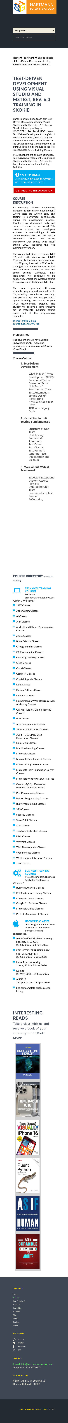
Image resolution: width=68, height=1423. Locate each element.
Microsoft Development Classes (33, 758)
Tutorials (16, 1311)
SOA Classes (23, 825)
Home (16, 57)
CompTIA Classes (25, 673)
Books (15, 1325)
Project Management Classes (32, 913)
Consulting (17, 1308)
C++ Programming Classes (30, 657)
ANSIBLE (21, 979)
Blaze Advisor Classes (28, 641)
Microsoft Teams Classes (29, 898)
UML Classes (23, 836)
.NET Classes (23, 605)
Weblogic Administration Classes (34, 857)
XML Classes (23, 863)
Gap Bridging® (19, 1301)
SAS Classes (22, 809)
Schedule (17, 1304)
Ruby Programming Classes (31, 803)
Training (27, 57)
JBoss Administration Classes (32, 729)
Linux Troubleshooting (28, 962)
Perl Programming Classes (30, 792)
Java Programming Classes (30, 723)
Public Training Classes (40, 150)
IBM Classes (23, 718)
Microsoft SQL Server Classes (32, 764)
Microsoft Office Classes (29, 908)
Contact (16, 1322)
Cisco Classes (23, 662)
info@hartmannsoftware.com (37, 1364)
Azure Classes (23, 635)
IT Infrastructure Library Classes (33, 893)
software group (34, 1409)
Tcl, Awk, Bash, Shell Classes (31, 830)
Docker (20, 970)
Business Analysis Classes (30, 887)
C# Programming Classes (29, 651)
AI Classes (21, 616)
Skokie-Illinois (45, 57)
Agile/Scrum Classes (27, 610)
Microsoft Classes (25, 753)
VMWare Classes (25, 841)
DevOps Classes (25, 695)
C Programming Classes (29, 646)
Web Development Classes (31, 847)
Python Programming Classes (32, 798)
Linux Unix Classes (26, 742)
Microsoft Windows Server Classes (35, 778)
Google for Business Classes (31, 903)
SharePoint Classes (26, 819)
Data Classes (23, 684)
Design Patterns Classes (29, 689)
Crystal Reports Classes (29, 679)
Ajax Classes (23, 621)
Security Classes (25, 814)
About (15, 1318)
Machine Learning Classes (30, 748)
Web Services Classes (28, 852)
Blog (15, 1315)
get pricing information (34, 190)
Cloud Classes (23, 668)
